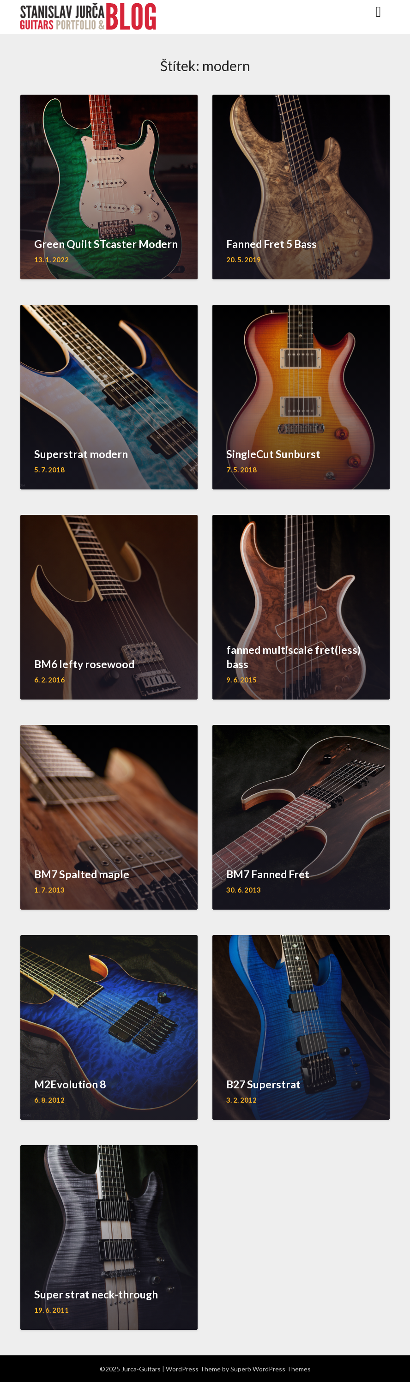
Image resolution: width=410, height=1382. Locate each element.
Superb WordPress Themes (270, 1369)
